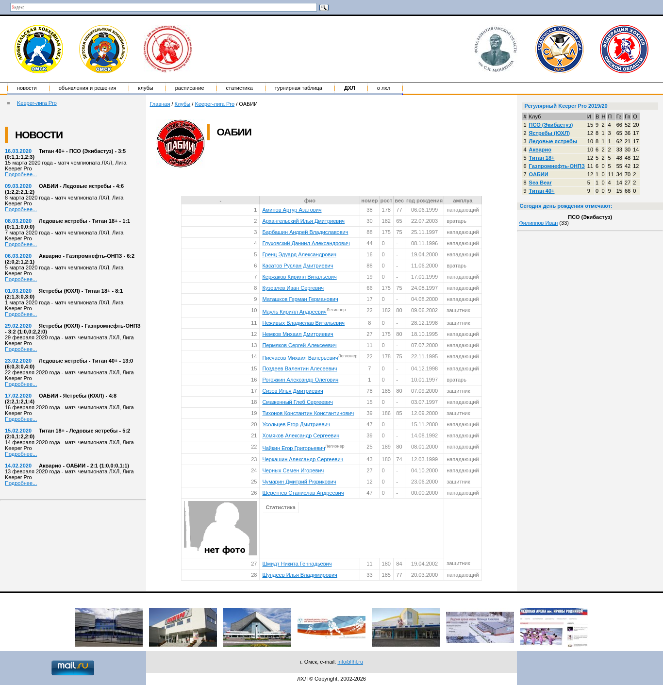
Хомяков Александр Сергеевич (300, 435)
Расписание (189, 88)
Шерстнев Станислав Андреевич (303, 493)
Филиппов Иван (538, 223)
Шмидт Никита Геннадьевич (297, 564)
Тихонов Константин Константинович (308, 413)
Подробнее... (21, 174)
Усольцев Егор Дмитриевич (296, 424)
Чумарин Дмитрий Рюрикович (299, 482)
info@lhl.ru (350, 662)
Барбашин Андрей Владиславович (305, 232)
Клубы (145, 88)
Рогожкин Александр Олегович (300, 380)
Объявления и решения (87, 88)
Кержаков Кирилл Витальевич (299, 277)
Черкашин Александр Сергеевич (302, 459)
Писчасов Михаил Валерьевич (300, 357)
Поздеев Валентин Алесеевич (299, 368)
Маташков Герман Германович (300, 299)
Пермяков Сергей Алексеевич (299, 345)
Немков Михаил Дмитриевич (297, 334)
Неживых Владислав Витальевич (303, 323)
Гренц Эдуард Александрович (299, 254)
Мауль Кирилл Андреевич (294, 312)
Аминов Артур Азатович (291, 210)
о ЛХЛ (384, 88)
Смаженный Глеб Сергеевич (297, 402)
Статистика (239, 88)
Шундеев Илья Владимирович (299, 575)
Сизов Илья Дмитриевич (292, 391)
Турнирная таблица (298, 88)
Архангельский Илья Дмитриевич (303, 221)
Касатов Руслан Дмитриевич (297, 265)
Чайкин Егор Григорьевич (293, 448)
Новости (27, 88)
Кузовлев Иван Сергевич (293, 288)
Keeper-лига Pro (37, 103)
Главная (160, 104)
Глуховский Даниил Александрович (305, 243)
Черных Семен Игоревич (293, 470)
